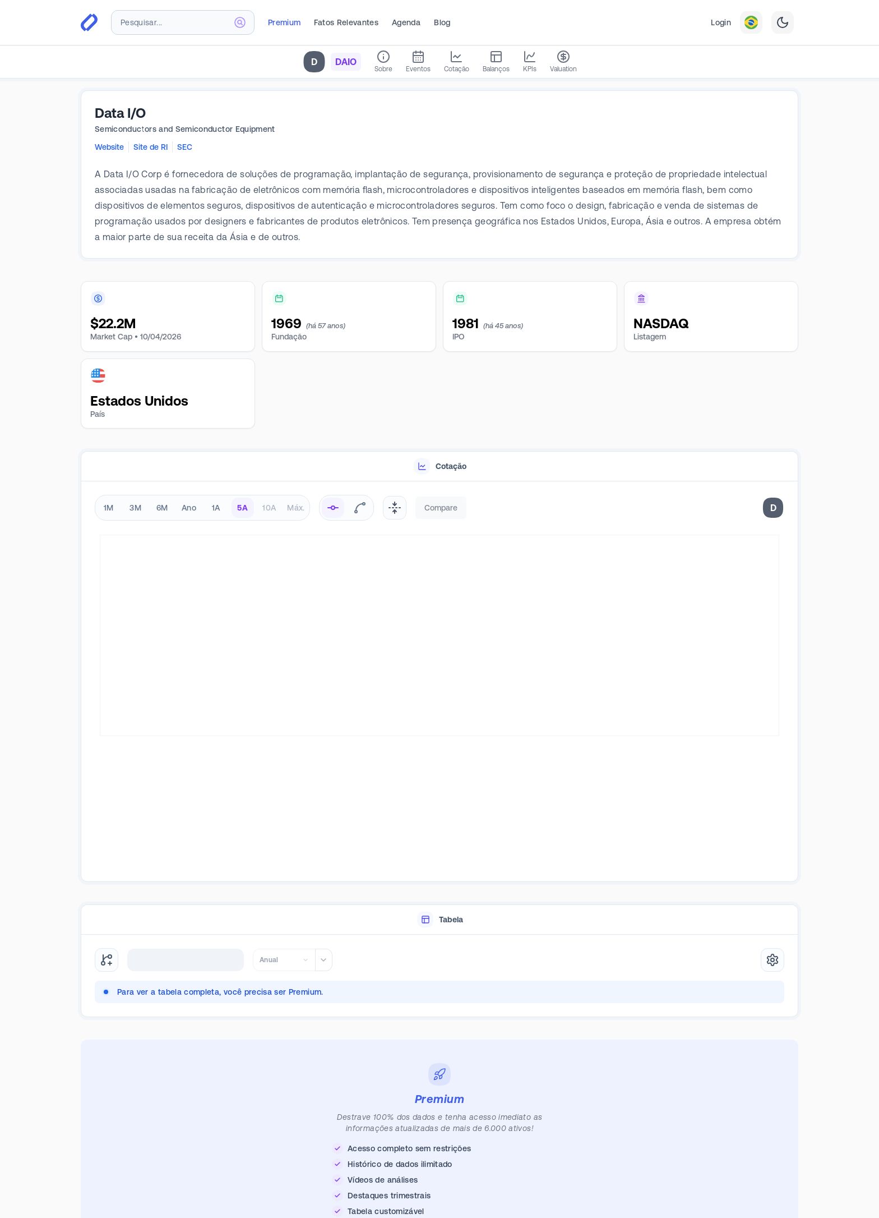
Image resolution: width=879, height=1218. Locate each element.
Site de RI (150, 147)
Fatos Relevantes (346, 22)
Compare (440, 507)
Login (721, 22)
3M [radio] (135, 507)
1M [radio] (109, 507)
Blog (442, 22)
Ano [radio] (189, 507)
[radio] (333, 508)
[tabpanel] (439, 682)
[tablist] (439, 466)
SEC (184, 147)
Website (109, 147)
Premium (284, 22)
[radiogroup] (202, 508)
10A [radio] (269, 507)
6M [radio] (162, 507)
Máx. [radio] (295, 507)
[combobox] (183, 22)
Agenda (406, 22)
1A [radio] (216, 507)
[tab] (439, 466)
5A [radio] (242, 507)
